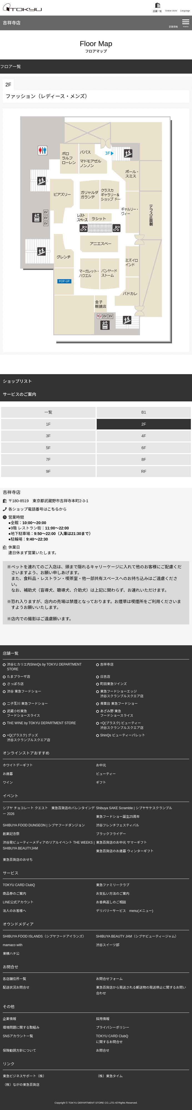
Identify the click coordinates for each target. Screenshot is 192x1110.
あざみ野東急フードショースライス (116, 713)
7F (48, 459)
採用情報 (102, 1019)
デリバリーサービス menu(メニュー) (124, 911)
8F (143, 459)
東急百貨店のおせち (18, 860)
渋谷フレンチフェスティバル (117, 825)
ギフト (101, 782)
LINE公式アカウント (18, 902)
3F (48, 436)
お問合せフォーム (109, 979)
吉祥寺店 (12, 23)
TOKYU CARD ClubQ (19, 885)
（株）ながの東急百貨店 (21, 1085)
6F (143, 448)
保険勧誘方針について (19, 1050)
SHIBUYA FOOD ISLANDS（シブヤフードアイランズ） (44, 936)
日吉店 (105, 677)
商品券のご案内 (14, 894)
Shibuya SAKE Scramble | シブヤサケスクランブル (134, 808)
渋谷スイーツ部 (107, 945)
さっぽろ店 (15, 684)
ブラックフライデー (111, 834)
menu (185, 26)
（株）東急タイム (109, 1076)
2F (143, 424)
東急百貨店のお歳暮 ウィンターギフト (125, 851)
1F (48, 424)
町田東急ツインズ (113, 684)
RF (143, 471)
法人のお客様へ (14, 911)
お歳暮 (8, 774)
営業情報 (173, 27)
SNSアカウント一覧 (18, 1036)
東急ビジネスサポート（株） (24, 1076)
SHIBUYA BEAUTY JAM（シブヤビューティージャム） (137, 936)
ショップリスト (17, 381)
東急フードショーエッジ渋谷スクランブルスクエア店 (122, 693)
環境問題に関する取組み (21, 1027)
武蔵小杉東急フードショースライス (23, 713)
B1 (143, 412)
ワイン (8, 782)
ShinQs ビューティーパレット (122, 735)
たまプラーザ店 (18, 677)
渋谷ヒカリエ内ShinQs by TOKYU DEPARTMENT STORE (44, 666)
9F (48, 471)
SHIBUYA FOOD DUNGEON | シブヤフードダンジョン (44, 825)
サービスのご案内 (19, 394)
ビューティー (106, 774)
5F (48, 448)
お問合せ (102, 1050)
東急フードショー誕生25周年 (118, 817)
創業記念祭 (11, 834)
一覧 (48, 412)
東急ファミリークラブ (112, 885)
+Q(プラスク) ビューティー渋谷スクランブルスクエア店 (122, 725)
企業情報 (9, 1019)
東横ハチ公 (11, 954)
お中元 (101, 765)
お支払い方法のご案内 (112, 894)
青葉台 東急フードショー (119, 704)
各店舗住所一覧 (14, 979)
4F (143, 436)
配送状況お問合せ (16, 987)
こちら (53, 509)
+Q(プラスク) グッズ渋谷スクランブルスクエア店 (28, 737)
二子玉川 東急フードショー (27, 704)
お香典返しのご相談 (111, 902)
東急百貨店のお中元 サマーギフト (121, 842)
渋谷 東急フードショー (24, 691)
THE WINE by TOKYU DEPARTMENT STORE (41, 723)
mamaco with (13, 945)
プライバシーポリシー (112, 1027)
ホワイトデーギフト (18, 765)
